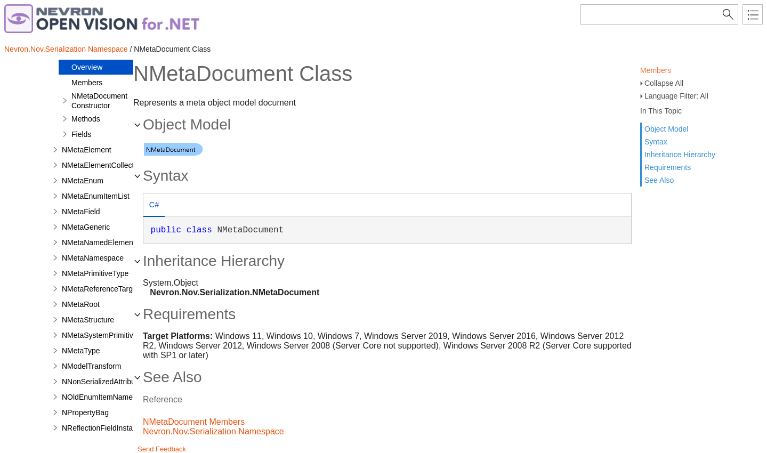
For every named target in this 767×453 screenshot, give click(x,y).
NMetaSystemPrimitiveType (108, 335)
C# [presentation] (154, 204)
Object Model (666, 129)
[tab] (154, 206)
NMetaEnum (82, 180)
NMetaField (81, 211)
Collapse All (663, 83)
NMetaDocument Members (194, 421)
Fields (81, 134)
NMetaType (81, 350)
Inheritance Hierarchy (679, 154)
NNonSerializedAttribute (101, 381)
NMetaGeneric (86, 227)
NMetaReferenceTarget (100, 289)
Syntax (655, 141)
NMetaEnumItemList (96, 196)
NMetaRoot (81, 304)
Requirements (667, 167)
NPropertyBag (85, 412)
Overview (86, 67)
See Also (659, 180)
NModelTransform (92, 366)
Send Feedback (162, 449)
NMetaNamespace (93, 258)
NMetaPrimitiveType (95, 273)
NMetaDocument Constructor (99, 101)
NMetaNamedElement (98, 242)
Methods (85, 119)
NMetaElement (86, 149)
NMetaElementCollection (103, 165)
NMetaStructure (88, 320)
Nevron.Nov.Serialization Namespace (66, 49)
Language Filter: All (676, 96)
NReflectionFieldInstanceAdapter (116, 428)
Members (655, 70)
